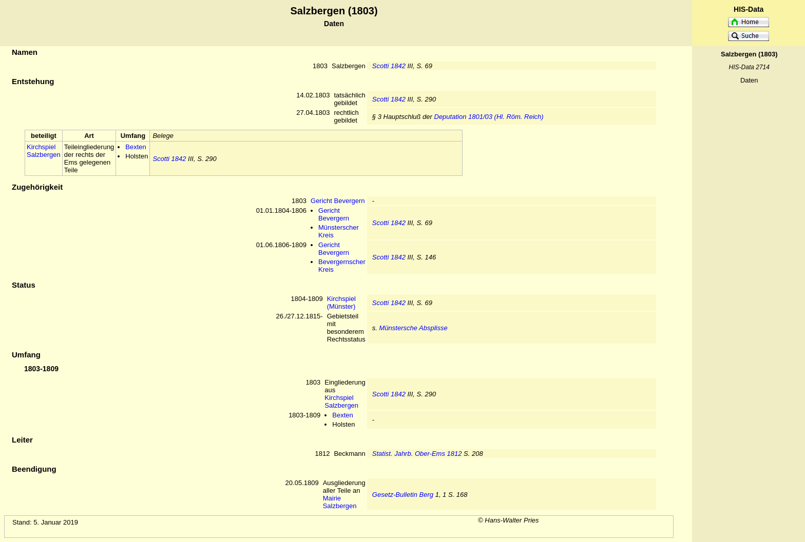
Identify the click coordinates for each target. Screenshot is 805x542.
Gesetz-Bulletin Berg (402, 494)
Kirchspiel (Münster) (341, 302)
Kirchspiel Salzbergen (44, 150)
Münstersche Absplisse (413, 328)
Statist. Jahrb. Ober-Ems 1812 (417, 453)
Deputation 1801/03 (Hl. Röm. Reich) (489, 117)
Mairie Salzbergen (340, 502)
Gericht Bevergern (338, 201)
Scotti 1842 (389, 66)
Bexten (135, 147)
